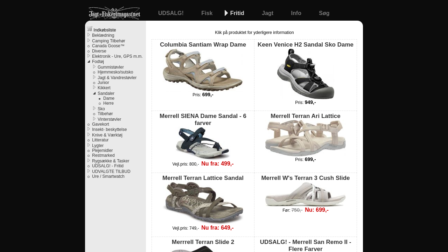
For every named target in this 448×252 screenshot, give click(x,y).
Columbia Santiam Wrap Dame (203, 66)
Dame (108, 98)
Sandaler (106, 93)
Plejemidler (102, 150)
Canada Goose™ (108, 45)
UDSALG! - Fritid (108, 165)
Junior (103, 82)
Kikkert (104, 87)
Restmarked (103, 155)
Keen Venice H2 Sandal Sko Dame (306, 70)
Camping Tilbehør (108, 40)
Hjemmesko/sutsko (115, 72)
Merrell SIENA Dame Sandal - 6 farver (203, 137)
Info (297, 13)
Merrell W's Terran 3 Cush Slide (305, 190)
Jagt (268, 13)
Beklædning (103, 35)
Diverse (99, 51)
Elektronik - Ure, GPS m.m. (117, 56)
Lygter (98, 145)
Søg (324, 13)
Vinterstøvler (109, 119)
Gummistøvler (111, 67)
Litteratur (100, 140)
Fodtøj (98, 61)
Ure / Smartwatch (108, 176)
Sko (101, 108)
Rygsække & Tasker (110, 161)
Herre (108, 103)
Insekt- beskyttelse (109, 129)
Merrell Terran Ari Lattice (305, 134)
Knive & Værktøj (107, 135)
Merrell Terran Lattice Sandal (203, 199)
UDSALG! (171, 13)
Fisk (207, 13)
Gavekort (100, 124)
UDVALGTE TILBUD (111, 171)
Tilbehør (105, 113)
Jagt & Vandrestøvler (117, 77)
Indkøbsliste (101, 29)
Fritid (238, 13)
